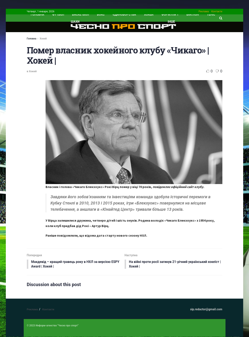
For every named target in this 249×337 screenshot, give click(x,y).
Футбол (58, 14)
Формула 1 (169, 14)
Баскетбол (80, 14)
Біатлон (193, 14)
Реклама (204, 11)
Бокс (101, 14)
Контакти (216, 11)
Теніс (211, 14)
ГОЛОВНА (37, 14)
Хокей (149, 14)
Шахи (75, 21)
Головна (31, 38)
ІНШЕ (171, 21)
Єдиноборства (124, 14)
